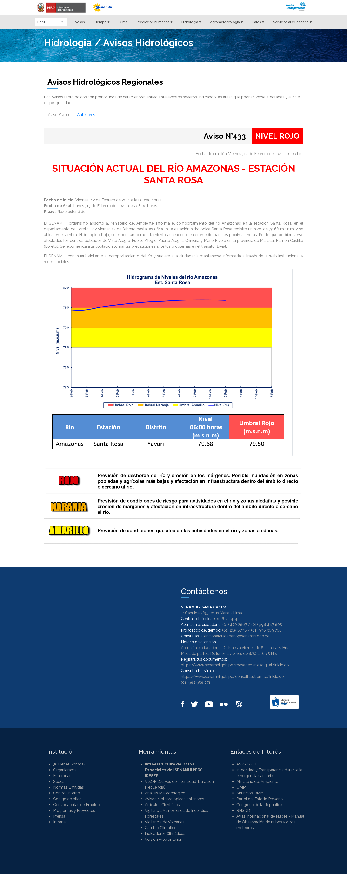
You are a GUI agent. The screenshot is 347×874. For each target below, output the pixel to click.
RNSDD (243, 810)
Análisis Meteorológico (165, 793)
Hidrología (191, 21)
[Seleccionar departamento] (51, 22)
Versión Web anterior (163, 839)
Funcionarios (64, 775)
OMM (241, 787)
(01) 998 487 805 (266, 624)
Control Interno (66, 793)
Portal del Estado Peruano (259, 799)
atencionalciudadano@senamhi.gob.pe (234, 636)
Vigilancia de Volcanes (164, 822)
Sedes (58, 781)
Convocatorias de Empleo (76, 804)
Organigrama (65, 770)
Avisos (80, 22)
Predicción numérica (155, 21)
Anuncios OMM (250, 793)
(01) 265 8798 (234, 630)
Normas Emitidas (68, 787)
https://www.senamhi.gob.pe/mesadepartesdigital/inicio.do (235, 665)
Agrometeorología (226, 21)
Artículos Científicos (162, 804)
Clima (123, 22)
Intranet (60, 822)
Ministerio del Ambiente (257, 781)
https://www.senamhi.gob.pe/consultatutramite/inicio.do (232, 676)
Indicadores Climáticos (165, 833)
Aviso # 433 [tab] (58, 114)
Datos (258, 21)
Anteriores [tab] (86, 114)
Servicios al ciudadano (292, 21)
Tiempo (102, 21)
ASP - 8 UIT (246, 764)
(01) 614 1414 (225, 618)
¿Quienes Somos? (69, 764)
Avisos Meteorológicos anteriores (174, 799)
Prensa (59, 816)
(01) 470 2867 (234, 624)
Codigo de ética (67, 799)
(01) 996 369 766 (266, 630)
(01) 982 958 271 (195, 682)
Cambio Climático (161, 828)
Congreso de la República (259, 804)
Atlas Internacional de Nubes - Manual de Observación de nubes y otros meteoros (270, 822)
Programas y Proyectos (74, 810)
